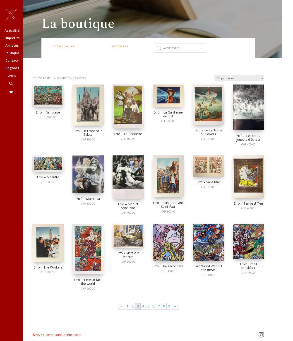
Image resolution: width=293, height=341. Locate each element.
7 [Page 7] (159, 306)
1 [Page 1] (127, 306)
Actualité (12, 31)
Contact (12, 61)
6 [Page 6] (153, 306)
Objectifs (12, 38)
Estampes (120, 46)
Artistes (12, 46)
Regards (12, 68)
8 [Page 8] (164, 306)
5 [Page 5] (148, 306)
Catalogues (63, 46)
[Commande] (239, 78)
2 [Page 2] (133, 306)
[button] (16, 86)
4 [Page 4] (143, 306)
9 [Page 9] (169, 306)
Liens (11, 75)
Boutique (12, 53)
